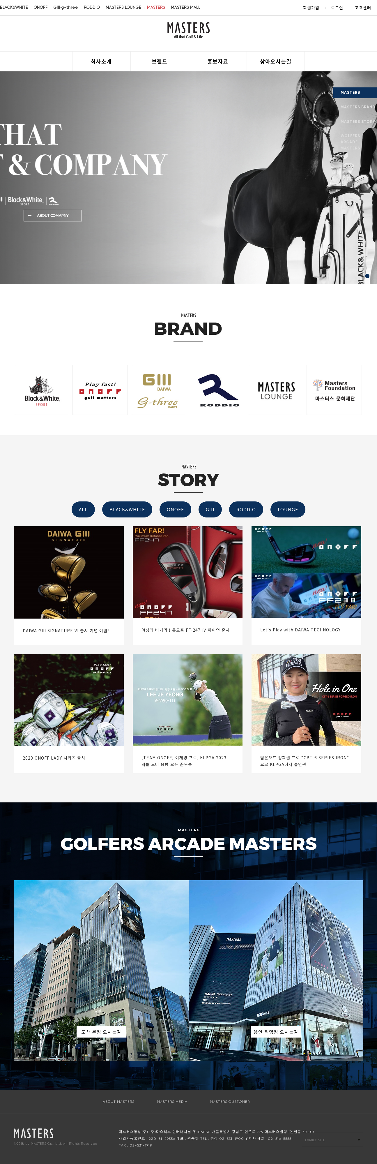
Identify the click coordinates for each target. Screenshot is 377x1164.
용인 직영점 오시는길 (276, 1031)
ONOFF (41, 7)
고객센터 (363, 7)
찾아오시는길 (275, 61)
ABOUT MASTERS (118, 1102)
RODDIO (92, 7)
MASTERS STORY (358, 121)
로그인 (337, 7)
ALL (83, 509)
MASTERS (156, 7)
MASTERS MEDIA (172, 1102)
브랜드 (159, 61)
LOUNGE (288, 509)
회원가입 (311, 7)
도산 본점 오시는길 (101, 1031)
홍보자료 (217, 61)
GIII (210, 509)
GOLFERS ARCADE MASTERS (350, 142)
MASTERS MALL (185, 7)
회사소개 (101, 61)
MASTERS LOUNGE (123, 7)
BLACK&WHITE (14, 7)
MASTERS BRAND (358, 107)
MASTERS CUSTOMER (230, 1102)
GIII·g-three (66, 7)
